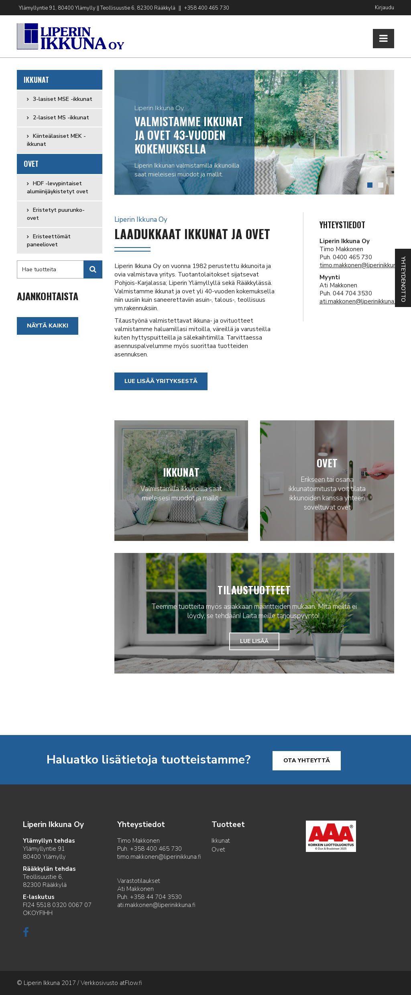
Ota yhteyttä (306, 760)
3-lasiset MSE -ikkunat (61, 99)
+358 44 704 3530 (156, 897)
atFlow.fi (131, 983)
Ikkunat (36, 79)
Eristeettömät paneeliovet (49, 240)
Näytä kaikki (47, 326)
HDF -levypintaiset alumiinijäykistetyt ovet (57, 187)
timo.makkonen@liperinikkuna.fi (361, 265)
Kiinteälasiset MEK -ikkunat (56, 140)
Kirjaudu (384, 7)
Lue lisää (254, 641)
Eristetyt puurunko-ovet (56, 214)
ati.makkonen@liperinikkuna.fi (359, 301)
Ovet (31, 163)
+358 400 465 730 (206, 8)
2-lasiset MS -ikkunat (60, 117)
